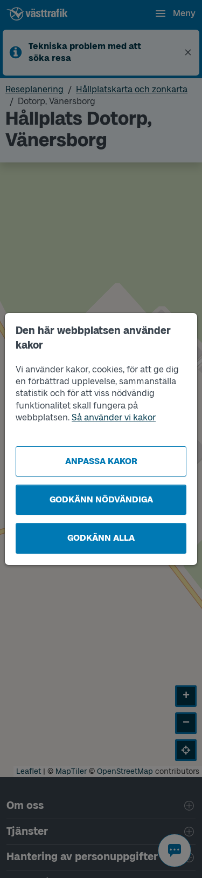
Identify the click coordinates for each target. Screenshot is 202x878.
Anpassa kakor (101, 461)
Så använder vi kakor (114, 417)
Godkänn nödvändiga (101, 499)
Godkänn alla (101, 538)
